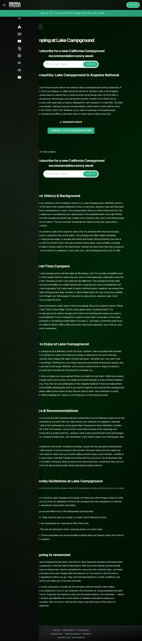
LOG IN (133, 5)
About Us (57, 630)
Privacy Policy (83, 630)
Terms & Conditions (73, 634)
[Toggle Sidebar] (4, 5)
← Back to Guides (34, 26)
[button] (3, 21)
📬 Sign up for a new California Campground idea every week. (71, 13)
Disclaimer (87, 634)
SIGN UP (94, 64)
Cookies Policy (57, 634)
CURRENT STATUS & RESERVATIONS (74, 130)
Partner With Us (69, 630)
